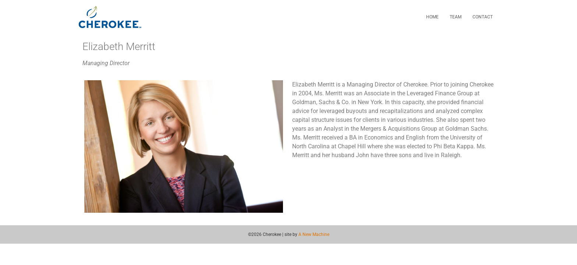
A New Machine (313, 234)
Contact (482, 17)
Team (455, 17)
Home (432, 17)
